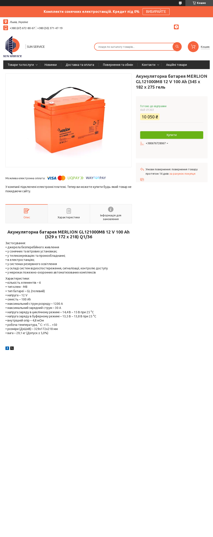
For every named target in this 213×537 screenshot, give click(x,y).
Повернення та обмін (118, 64)
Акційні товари (176, 64)
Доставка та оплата (80, 64)
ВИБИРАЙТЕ (156, 11)
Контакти (148, 64)
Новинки (51, 64)
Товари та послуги (21, 64)
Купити (172, 135)
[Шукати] (177, 46)
